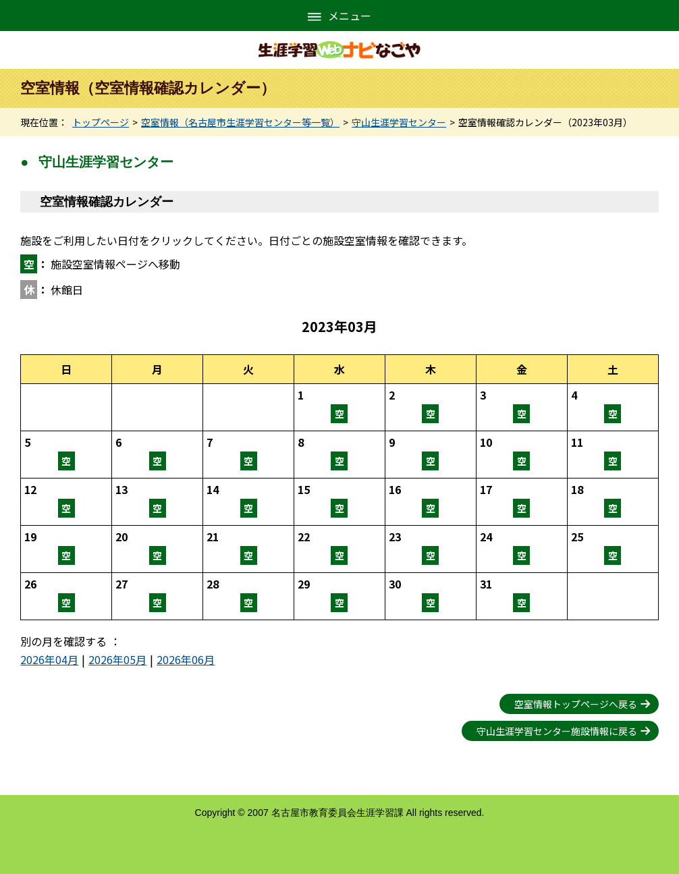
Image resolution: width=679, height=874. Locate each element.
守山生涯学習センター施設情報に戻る (557, 731)
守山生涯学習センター (399, 122)
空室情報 (339, 407)
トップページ (100, 122)
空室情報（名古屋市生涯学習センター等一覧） (240, 122)
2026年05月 (117, 659)
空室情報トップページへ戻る (575, 704)
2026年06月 (186, 659)
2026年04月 (49, 659)
